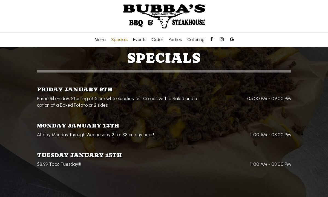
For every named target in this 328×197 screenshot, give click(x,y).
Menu (100, 39)
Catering (196, 39)
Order (157, 39)
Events (139, 39)
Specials (119, 39)
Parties (175, 39)
